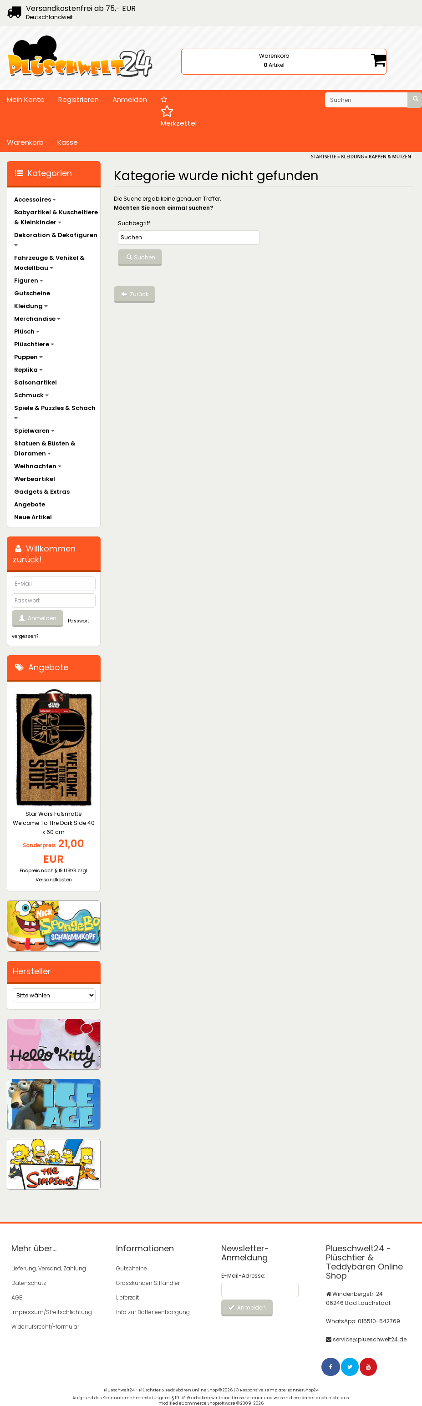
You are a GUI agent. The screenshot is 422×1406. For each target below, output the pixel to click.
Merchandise (37, 318)
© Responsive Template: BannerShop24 (277, 1390)
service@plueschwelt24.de (370, 1339)
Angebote (29, 504)
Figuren (28, 280)
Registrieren (78, 99)
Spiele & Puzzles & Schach (55, 411)
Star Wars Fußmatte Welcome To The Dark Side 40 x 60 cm (54, 823)
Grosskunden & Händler (148, 1283)
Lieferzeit (127, 1297)
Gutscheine (32, 293)
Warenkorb (25, 142)
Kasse (67, 142)
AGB (17, 1297)
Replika (28, 369)
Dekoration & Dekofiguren (55, 238)
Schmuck (31, 395)
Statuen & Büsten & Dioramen (45, 448)
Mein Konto (26, 99)
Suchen (140, 257)
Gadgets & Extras (42, 491)
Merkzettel (179, 112)
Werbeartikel (34, 479)
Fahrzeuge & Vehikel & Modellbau (49, 262)
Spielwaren (34, 430)
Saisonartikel (35, 382)
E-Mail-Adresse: (243, 1276)
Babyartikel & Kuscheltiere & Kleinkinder (56, 217)
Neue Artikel (33, 517)
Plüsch (27, 331)
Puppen (28, 357)
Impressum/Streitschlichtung (50, 1312)
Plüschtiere (34, 344)
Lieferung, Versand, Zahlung (48, 1268)
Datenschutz (28, 1283)
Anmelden (129, 99)
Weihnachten (37, 466)
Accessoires (35, 199)
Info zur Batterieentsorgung (153, 1312)
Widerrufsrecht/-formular (45, 1326)
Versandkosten (54, 879)
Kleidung (31, 306)
